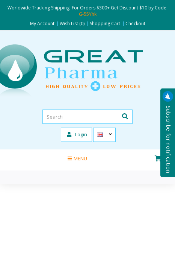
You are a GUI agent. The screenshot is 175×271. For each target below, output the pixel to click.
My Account (42, 23)
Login (77, 134)
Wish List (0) (72, 23)
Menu (77, 158)
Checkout (135, 23)
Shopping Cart (105, 23)
